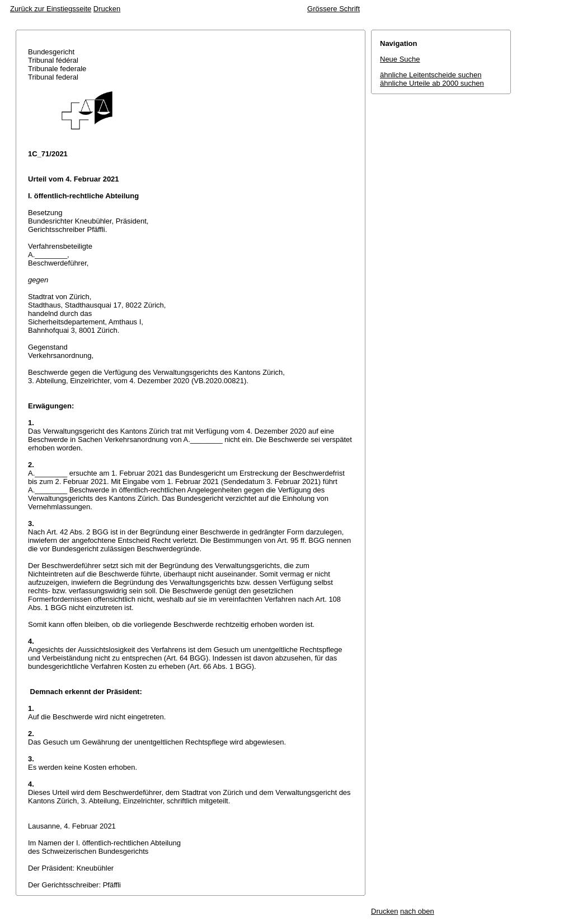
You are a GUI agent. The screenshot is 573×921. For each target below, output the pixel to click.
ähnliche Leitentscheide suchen (430, 75)
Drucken (106, 8)
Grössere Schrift (333, 8)
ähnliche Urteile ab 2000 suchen (432, 83)
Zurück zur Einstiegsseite (50, 8)
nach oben (417, 911)
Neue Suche (400, 59)
